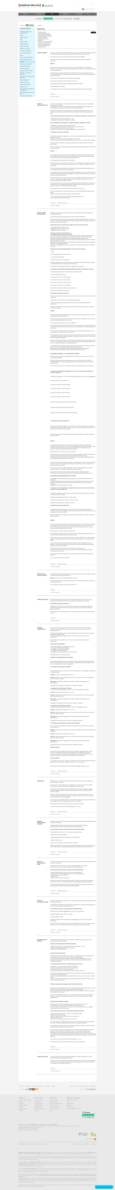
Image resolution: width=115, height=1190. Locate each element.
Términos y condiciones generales (25, 73)
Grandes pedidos (23, 1105)
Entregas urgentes (23, 1108)
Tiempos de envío (54, 1101)
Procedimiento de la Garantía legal (27, 93)
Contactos (79, 14)
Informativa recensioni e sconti (74, 1108)
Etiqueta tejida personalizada (44, 35)
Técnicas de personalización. (56, 1103)
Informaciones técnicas (25, 50)
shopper (33, 1163)
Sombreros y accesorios (40, 1108)
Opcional (21, 1110)
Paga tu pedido (70, 1103)
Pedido (21, 35)
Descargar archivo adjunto (63, 202)
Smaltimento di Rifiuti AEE (26, 96)
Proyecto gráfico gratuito (25, 1100)
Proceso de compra (24, 46)
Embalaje (21, 1107)
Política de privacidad (25, 84)
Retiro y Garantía (53, 1100)
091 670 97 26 (49, 6)
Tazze (95, 1161)
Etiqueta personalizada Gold (44, 44)
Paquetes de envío (42, 47)
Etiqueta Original (41, 32)
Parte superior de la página (54, 96)
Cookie (53, 1086)
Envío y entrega (23, 41)
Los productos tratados (25, 53)
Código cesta (93, 1086)
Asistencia (27, 1086)
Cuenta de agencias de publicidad (81, 1144)
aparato (36, 1110)
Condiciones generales (37, 1086)
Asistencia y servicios (25, 48)
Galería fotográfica (24, 80)
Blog (51, 1110)
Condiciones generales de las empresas (27, 77)
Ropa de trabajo (38, 1107)
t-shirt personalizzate (54, 1156)
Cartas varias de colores (26, 59)
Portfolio (65, 14)
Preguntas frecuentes (25, 66)
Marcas (21, 55)
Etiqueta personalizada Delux (44, 43)
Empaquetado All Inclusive (44, 45)
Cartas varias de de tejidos (26, 57)
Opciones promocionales (26, 64)
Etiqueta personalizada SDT (44, 33)
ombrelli (25, 1163)
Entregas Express (24, 44)
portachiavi (20, 1163)
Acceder (94, 1144)
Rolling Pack (40, 40)
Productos (39, 14)
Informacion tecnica (54, 1108)
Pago (21, 39)
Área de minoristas (24, 68)
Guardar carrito (23, 86)
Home (25, 14)
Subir (78, 1086)
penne (29, 1163)
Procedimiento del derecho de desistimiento (27, 89)
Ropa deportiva (38, 1105)
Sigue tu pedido (23, 37)
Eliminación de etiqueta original (45, 36)
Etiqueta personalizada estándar (45, 41)
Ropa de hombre (39, 1100)
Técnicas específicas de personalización (25, 32)
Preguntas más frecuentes (26, 70)
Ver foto (54, 94)
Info (52, 14)
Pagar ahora (72, 1086)
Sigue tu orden (84, 1086)
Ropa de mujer (38, 1101)
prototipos (21, 1103)
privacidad (47, 1086)
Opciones (22, 61)
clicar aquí (82, 349)
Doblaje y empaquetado (43, 39)
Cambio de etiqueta (42, 37)
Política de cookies (24, 82)
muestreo (21, 1101)
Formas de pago (53, 1105)
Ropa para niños (38, 1103)
